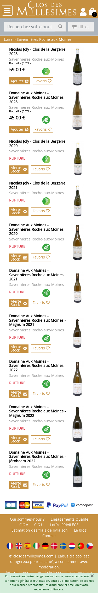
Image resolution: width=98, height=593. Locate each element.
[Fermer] (92, 575)
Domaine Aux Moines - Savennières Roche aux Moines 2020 (36, 229)
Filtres (81, 27)
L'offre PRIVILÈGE (64, 524)
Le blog (80, 530)
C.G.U (39, 524)
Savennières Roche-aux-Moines (44, 39)
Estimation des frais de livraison (39, 530)
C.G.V (23, 524)
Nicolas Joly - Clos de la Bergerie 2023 (37, 51)
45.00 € (17, 117)
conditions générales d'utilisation (26, 581)
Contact (49, 535)
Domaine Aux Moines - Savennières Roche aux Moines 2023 (36, 97)
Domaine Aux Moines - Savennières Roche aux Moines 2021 (36, 275)
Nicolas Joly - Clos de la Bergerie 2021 (37, 185)
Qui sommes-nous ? (27, 519)
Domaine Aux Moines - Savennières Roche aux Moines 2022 (36, 366)
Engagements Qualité (69, 519)
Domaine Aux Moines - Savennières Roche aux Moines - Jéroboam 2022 (37, 457)
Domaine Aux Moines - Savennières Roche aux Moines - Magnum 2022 (37, 411)
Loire (8, 39)
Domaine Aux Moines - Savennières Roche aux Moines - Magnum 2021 (37, 320)
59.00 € (17, 69)
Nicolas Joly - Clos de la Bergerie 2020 (37, 143)
